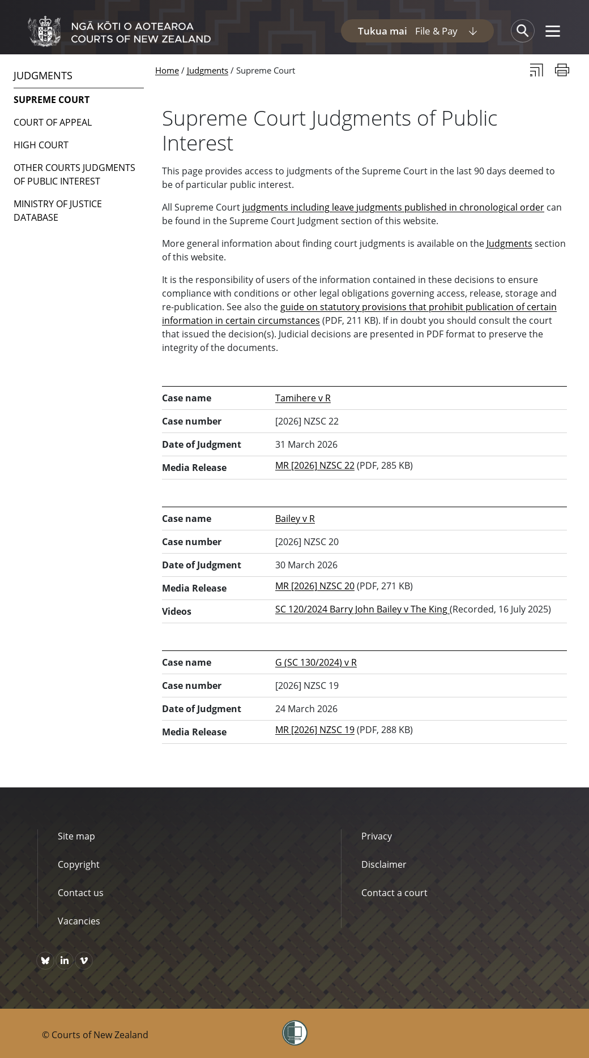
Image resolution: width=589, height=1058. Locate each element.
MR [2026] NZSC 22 (315, 465)
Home (167, 70)
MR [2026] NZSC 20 (315, 586)
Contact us (81, 892)
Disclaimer (384, 864)
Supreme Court (51, 99)
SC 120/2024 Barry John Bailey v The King (362, 609)
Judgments (207, 70)
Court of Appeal (53, 122)
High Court (41, 145)
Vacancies (79, 921)
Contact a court (394, 892)
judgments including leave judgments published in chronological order (393, 207)
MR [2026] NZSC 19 (315, 729)
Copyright (79, 864)
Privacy (376, 836)
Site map (76, 836)
